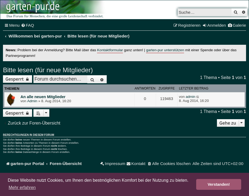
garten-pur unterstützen (165, 50)
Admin (32, 101)
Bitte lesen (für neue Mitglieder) (48, 70)
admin (190, 97)
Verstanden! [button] (219, 184)
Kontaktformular (110, 50)
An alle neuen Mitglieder (42, 97)
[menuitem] (27, 25)
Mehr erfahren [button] (22, 187)
